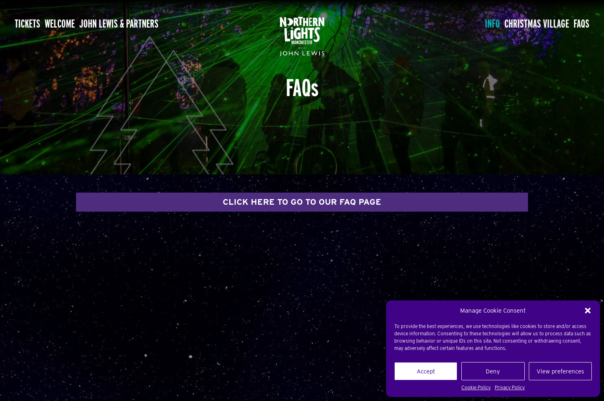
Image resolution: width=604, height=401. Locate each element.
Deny (493, 371)
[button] (588, 311)
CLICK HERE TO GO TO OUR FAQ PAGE (302, 202)
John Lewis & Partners (156, 24)
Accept (426, 371)
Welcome (79, 24)
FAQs (576, 24)
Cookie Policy (476, 387)
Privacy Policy (510, 387)
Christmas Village (517, 24)
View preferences (560, 371)
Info (458, 24)
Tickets (34, 24)
